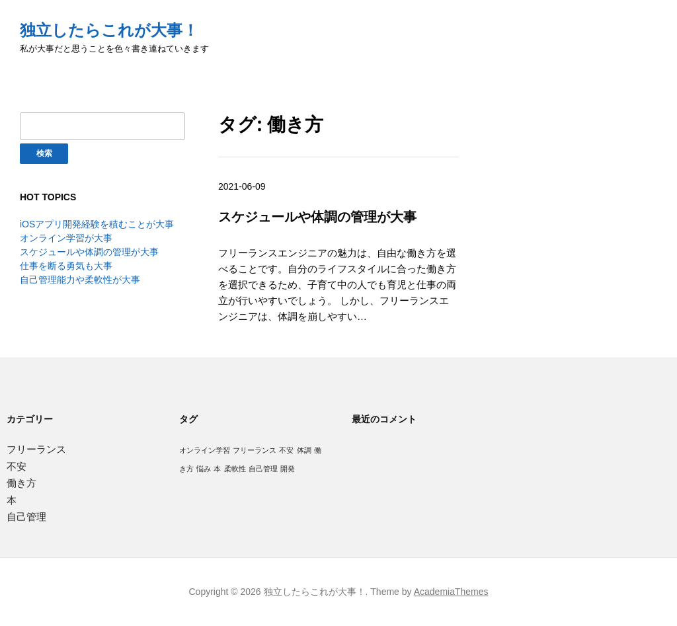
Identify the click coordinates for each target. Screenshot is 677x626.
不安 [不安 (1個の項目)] (286, 450)
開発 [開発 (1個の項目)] (287, 469)
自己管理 (26, 516)
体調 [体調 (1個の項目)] (304, 450)
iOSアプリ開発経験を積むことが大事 (97, 224)
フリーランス (36, 449)
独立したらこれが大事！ (109, 30)
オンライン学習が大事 (66, 238)
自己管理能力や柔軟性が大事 (80, 279)
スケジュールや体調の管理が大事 (89, 252)
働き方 (21, 483)
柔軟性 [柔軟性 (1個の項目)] (235, 469)
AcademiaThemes (451, 591)
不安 (16, 466)
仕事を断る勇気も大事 (66, 265)
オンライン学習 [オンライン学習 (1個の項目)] (204, 450)
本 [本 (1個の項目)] (217, 469)
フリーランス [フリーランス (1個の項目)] (254, 450)
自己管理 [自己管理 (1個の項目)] (263, 469)
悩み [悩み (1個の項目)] (203, 469)
